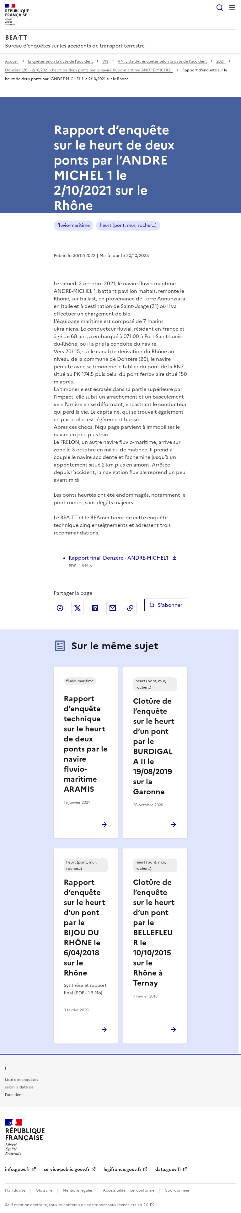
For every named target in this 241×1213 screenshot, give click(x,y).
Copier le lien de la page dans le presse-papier (130, 608)
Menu (232, 7)
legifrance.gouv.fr (123, 1169)
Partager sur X (77, 608)
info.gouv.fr (17, 1169)
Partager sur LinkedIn (95, 608)
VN (105, 61)
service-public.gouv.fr (67, 1169)
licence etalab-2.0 (132, 1205)
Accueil (12, 61)
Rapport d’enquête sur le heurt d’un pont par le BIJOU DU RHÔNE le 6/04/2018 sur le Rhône (84, 928)
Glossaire (44, 1190)
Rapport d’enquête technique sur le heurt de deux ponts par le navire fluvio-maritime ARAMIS (86, 744)
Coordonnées (177, 1190)
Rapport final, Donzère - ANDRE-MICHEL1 (119, 558)
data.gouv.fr (168, 1169)
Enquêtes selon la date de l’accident (60, 61)
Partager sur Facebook (60, 608)
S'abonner (165, 605)
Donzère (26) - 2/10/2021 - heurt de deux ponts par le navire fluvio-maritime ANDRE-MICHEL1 (89, 70)
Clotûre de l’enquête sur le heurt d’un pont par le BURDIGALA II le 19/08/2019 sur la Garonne (153, 746)
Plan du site (15, 1190)
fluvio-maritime (73, 225)
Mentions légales (78, 1190)
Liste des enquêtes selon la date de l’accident (21, 1087)
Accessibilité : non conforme (128, 1190)
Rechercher (219, 7)
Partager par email (112, 608)
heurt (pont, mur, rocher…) (128, 225)
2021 (220, 61)
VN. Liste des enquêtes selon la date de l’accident (162, 61)
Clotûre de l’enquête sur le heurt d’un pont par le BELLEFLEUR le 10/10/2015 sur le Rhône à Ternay (153, 933)
